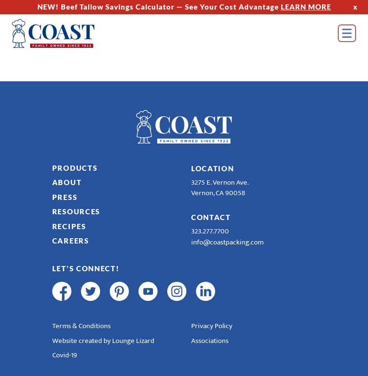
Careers (70, 240)
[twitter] (90, 291)
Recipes (69, 226)
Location (212, 168)
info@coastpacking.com (227, 242)
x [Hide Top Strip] (355, 6)
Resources (76, 211)
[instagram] (176, 291)
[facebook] (61, 291)
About (67, 182)
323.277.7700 (210, 231)
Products (75, 168)
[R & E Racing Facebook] (234, 291)
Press (65, 197)
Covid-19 (64, 355)
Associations (210, 341)
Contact (211, 217)
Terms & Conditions (81, 326)
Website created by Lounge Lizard (103, 341)
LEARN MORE (306, 6)
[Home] (67, 33)
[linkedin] (205, 291)
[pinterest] (119, 291)
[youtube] (148, 291)
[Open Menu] (347, 33)
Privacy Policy (211, 326)
